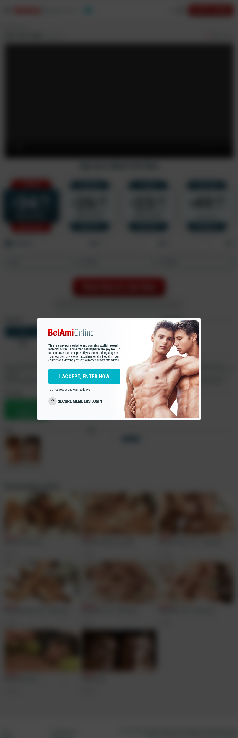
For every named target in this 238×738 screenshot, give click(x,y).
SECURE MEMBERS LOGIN (80, 401)
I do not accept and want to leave (69, 389)
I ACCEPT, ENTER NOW (84, 376)
